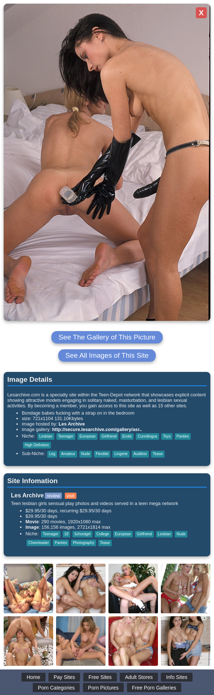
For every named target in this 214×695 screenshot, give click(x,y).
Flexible (102, 454)
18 (66, 534)
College (102, 534)
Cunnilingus (147, 436)
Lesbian (45, 436)
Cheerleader (38, 543)
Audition (140, 454)
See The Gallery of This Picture (107, 337)
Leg (52, 454)
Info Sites (176, 677)
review (53, 495)
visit (71, 495)
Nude (85, 454)
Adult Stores (138, 677)
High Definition (37, 445)
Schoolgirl (82, 534)
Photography (83, 543)
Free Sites (100, 677)
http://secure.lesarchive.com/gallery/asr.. (97, 429)
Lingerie (120, 454)
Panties (183, 436)
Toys (167, 436)
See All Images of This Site (107, 355)
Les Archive (72, 424)
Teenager (66, 436)
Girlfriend (109, 436)
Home (33, 677)
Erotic (127, 436)
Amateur (68, 454)
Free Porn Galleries (154, 688)
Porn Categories (56, 688)
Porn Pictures (103, 688)
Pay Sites (64, 677)
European (87, 436)
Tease (158, 454)
